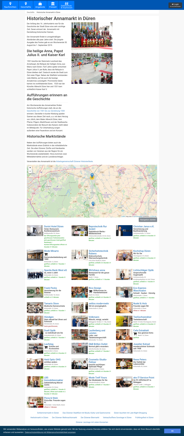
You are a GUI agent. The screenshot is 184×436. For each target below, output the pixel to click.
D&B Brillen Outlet (98, 344)
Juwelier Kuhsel (141, 344)
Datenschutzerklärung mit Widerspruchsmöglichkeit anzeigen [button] (50, 432)
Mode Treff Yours (98, 377)
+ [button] (30, 168)
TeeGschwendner (142, 317)
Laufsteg (48, 344)
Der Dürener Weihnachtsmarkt (64, 417)
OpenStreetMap (137, 216)
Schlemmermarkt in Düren (48, 413)
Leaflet (123, 216)
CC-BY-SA (153, 216)
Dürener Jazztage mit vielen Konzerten (92, 422)
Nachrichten (10, 5)
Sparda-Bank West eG (55, 270)
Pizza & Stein (51, 398)
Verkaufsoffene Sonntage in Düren (117, 417)
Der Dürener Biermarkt (90, 417)
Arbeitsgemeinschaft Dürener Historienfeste (74, 161)
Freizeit (53, 5)
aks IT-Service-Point (143, 377)
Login (175, 5)
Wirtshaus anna (97, 270)
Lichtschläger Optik (143, 270)
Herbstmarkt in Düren (39, 417)
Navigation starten (148, 220)
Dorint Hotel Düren (53, 226)
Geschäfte (26, 5)
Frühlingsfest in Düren (144, 417)
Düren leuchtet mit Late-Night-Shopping (130, 413)
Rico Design (95, 288)
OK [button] (172, 431)
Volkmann (94, 317)
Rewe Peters (139, 359)
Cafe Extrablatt (141, 330)
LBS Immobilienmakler (53, 379)
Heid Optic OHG (52, 359)
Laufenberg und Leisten (97, 331)
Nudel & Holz (140, 303)
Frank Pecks (50, 288)
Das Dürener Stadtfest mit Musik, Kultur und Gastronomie (86, 413)
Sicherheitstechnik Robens (98, 252)
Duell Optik (50, 330)
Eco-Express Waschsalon (139, 289)
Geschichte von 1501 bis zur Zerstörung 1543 (46, 111)
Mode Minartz (51, 251)
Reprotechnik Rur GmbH (98, 227)
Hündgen (49, 317)
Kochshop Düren (142, 251)
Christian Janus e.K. (143, 226)
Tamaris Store (51, 303)
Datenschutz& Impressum (66, 5)
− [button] (30, 171)
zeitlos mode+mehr (99, 303)
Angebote (40, 5)
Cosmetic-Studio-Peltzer (98, 361)
